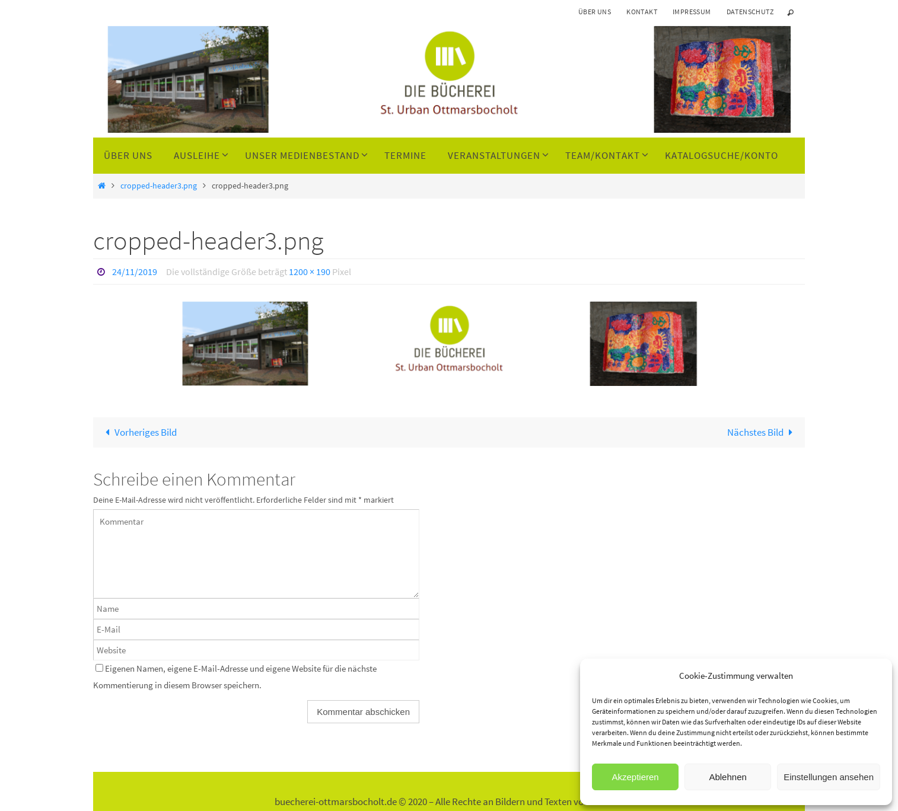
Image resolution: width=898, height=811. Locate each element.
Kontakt (641, 11)
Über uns (594, 11)
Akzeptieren (635, 777)
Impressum (692, 11)
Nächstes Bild (762, 432)
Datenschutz (750, 11)
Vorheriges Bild (138, 432)
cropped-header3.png (158, 186)
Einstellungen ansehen (829, 777)
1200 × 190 (309, 271)
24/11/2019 (134, 271)
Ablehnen (727, 777)
